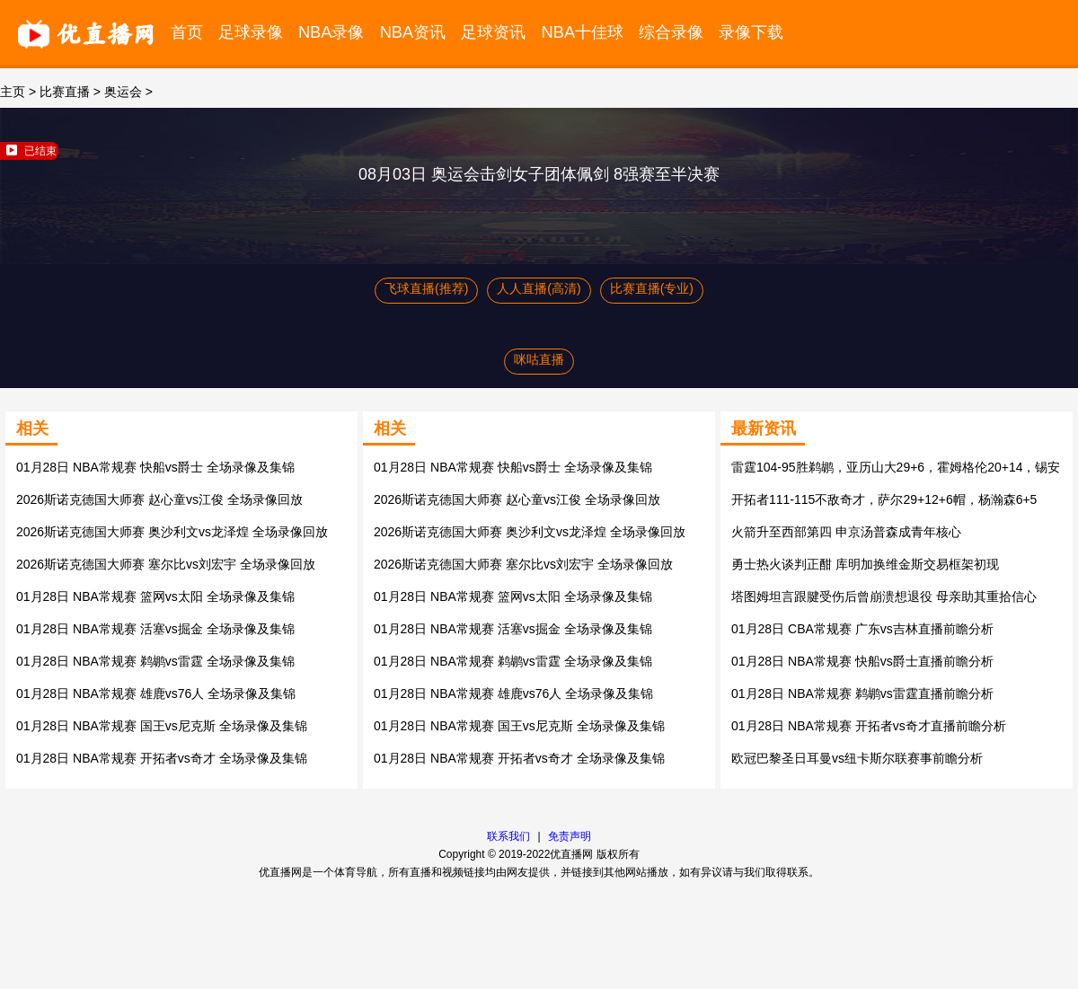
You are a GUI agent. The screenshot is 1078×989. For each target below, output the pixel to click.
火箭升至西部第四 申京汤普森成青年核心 (846, 532)
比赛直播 (65, 91)
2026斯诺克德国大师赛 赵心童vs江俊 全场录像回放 (159, 499)
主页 (12, 91)
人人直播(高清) (538, 288)
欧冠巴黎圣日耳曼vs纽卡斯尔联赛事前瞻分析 (857, 758)
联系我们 (508, 836)
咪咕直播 (539, 359)
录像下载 (751, 31)
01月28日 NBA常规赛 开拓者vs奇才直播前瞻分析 (868, 726)
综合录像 (671, 31)
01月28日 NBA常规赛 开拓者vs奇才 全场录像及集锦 (161, 758)
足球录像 (250, 31)
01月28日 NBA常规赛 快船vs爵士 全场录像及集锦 (155, 467)
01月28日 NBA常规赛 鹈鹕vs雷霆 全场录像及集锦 (155, 661)
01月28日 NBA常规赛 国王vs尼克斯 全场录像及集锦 (161, 726)
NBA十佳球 (583, 31)
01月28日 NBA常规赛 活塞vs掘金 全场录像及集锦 (155, 629)
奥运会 (123, 91)
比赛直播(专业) (652, 288)
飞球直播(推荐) (426, 288)
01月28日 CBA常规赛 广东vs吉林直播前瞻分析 (862, 629)
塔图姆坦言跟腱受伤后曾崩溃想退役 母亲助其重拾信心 (884, 596)
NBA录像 (331, 31)
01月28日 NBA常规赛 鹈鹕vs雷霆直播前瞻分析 (862, 693)
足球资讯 (493, 31)
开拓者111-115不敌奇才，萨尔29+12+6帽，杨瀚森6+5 (884, 499)
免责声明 (569, 836)
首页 (187, 31)
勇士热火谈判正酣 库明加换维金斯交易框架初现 (865, 564)
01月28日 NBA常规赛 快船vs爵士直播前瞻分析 (862, 661)
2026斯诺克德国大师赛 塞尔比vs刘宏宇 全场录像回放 (165, 564)
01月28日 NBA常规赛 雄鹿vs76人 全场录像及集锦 (156, 693)
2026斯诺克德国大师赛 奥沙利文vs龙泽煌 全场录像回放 (172, 532)
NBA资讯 (413, 31)
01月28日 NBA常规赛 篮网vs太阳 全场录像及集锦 (155, 596)
